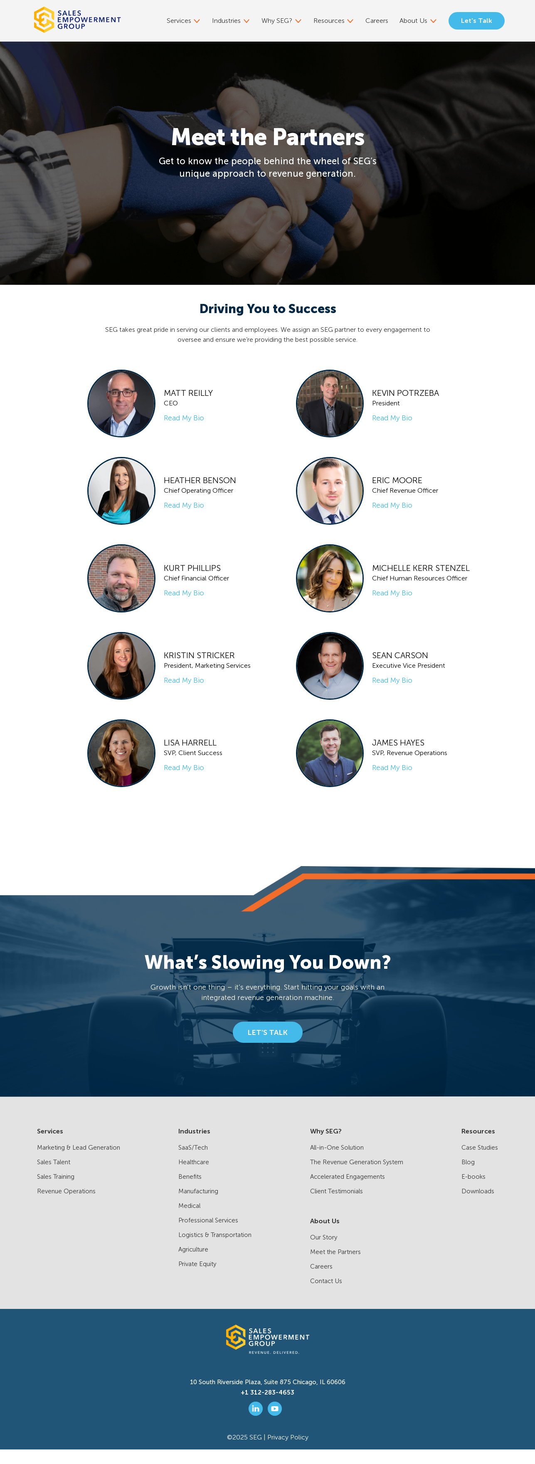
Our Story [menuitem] (323, 1252)
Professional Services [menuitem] (208, 1235)
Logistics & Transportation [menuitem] (214, 1249)
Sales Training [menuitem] (55, 1191)
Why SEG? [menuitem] (278, 21)
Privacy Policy (287, 1452)
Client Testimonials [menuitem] (336, 1206)
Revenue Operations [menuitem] (66, 1206)
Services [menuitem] (180, 21)
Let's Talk (476, 21)
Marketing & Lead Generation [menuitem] (78, 1162)
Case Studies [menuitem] (479, 1162)
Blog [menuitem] (468, 1176)
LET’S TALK (267, 1046)
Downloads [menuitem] (477, 1206)
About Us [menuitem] (414, 21)
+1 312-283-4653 (267, 1407)
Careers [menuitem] (378, 21)
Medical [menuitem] (189, 1220)
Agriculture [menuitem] (193, 1264)
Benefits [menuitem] (190, 1191)
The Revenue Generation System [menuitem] (356, 1176)
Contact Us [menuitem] (326, 1295)
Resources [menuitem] (330, 21)
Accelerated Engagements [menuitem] (347, 1191)
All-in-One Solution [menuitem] (337, 1162)
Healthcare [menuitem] (193, 1176)
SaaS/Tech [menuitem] (193, 1162)
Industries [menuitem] (228, 21)
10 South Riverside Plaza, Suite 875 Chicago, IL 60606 (267, 1396)
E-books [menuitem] (473, 1191)
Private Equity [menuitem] (197, 1278)
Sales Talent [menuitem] (53, 1176)
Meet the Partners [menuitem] (335, 1266)
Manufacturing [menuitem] (198, 1206)
